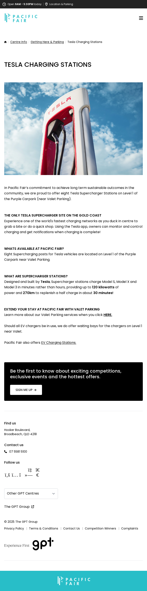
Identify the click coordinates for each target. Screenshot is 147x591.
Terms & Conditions (43, 528)
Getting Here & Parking (47, 42)
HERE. (108, 314)
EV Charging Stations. (58, 342)
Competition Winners (100, 528)
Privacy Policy (14, 528)
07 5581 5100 (18, 451)
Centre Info (18, 42)
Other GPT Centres (23, 493)
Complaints (129, 528)
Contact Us (71, 528)
